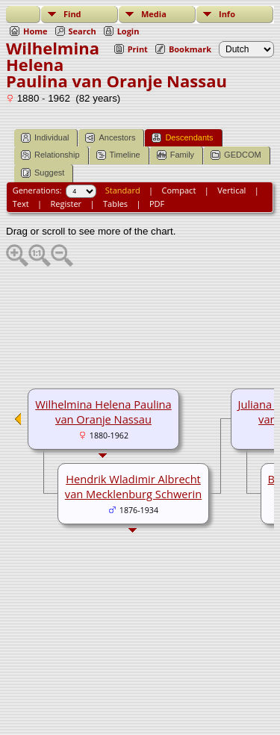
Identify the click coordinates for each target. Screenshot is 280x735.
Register (66, 203)
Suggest (42, 173)
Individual (45, 137)
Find (72, 13)
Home (35, 31)
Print (138, 49)
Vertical (231, 190)
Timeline (118, 155)
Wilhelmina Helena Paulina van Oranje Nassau (103, 412)
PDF (156, 203)
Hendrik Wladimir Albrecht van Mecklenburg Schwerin (133, 486)
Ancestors (110, 137)
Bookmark (190, 49)
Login (128, 31)
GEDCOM (236, 155)
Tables (115, 203)
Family (175, 155)
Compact (179, 190)
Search (82, 31)
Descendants (182, 137)
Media (154, 13)
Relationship (50, 155)
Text (21, 203)
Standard (122, 190)
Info (227, 13)
